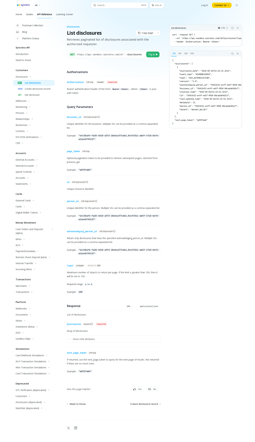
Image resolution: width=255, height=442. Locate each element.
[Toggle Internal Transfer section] (34, 263)
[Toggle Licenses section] (34, 131)
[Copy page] (145, 33)
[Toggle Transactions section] (34, 292)
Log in (204, 5)
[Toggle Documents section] (34, 315)
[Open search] (119, 5)
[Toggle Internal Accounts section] (34, 166)
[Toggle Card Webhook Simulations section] (34, 355)
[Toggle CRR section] (34, 143)
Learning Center (64, 15)
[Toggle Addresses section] (34, 101)
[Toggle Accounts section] (34, 178)
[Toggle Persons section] (34, 113)
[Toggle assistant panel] (157, 5)
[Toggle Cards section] (34, 207)
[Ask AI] (238, 28)
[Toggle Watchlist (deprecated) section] (34, 408)
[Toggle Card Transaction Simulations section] (34, 373)
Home (19, 15)
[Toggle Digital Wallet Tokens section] (34, 213)
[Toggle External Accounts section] (34, 160)
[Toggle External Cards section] (34, 200)
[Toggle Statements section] (34, 184)
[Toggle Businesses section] (34, 125)
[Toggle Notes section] (34, 321)
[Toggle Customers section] (34, 396)
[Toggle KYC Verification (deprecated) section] (34, 390)
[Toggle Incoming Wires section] (34, 269)
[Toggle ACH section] (34, 245)
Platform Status (27, 38)
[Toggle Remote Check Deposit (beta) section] (34, 257)
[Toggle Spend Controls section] (34, 172)
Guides (29, 15)
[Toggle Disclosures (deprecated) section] (34, 402)
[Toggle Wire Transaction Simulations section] (34, 367)
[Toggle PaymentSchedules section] (34, 251)
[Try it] (153, 54)
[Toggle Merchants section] (34, 286)
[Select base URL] (101, 54)
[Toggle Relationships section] (34, 119)
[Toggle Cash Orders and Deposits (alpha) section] (34, 231)
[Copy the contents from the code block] (232, 28)
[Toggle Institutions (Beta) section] (34, 327)
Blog (21, 32)
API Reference (44, 15)
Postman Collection (29, 25)
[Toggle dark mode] (236, 5)
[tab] (174, 53)
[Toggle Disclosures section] (34, 77)
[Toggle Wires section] (34, 239)
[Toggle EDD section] (34, 333)
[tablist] (199, 53)
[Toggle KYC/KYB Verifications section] (34, 137)
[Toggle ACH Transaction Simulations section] (34, 361)
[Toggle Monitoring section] (34, 107)
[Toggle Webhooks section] (34, 309)
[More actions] (158, 33)
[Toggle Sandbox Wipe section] (34, 339)
